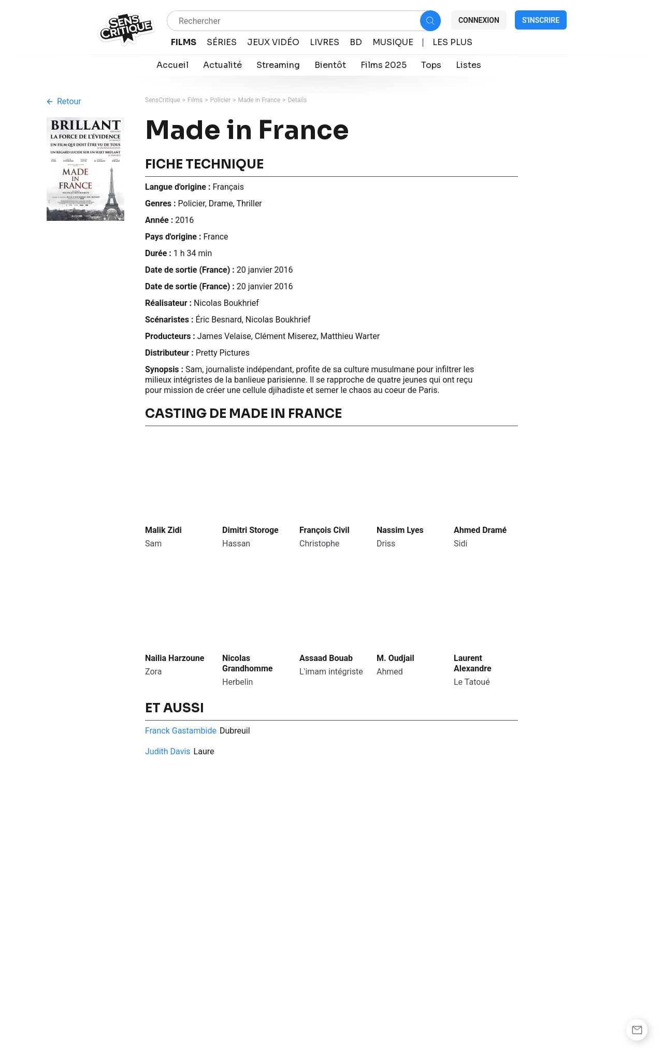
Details (297, 100)
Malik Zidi (163, 530)
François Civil (324, 530)
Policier (220, 100)
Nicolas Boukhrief (226, 303)
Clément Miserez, (288, 336)
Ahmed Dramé (480, 530)
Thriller (249, 203)
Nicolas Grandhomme (247, 663)
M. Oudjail (395, 658)
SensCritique (162, 100)
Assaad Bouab (326, 658)
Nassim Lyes (400, 530)
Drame (221, 203)
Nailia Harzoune (174, 658)
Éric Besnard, (220, 320)
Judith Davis (168, 751)
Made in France (259, 100)
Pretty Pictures (223, 353)
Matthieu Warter (350, 336)
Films (195, 100)
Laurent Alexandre (473, 663)
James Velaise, (226, 336)
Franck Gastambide (181, 731)
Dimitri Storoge (250, 530)
